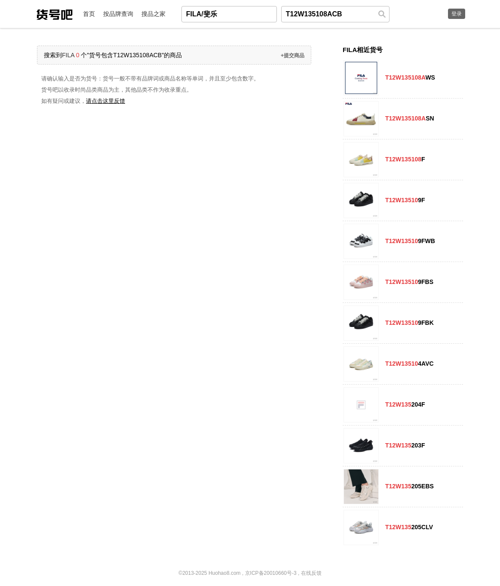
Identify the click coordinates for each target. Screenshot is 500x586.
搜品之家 (153, 13)
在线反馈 (311, 573)
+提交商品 (292, 55)
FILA (68, 55)
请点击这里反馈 (105, 101)
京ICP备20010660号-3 (271, 573)
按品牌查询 (118, 13)
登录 (456, 14)
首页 (89, 13)
